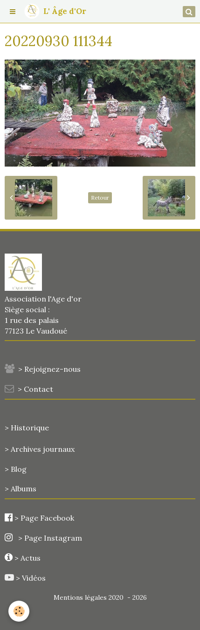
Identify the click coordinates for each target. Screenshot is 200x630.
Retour (100, 197)
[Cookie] (18, 611)
